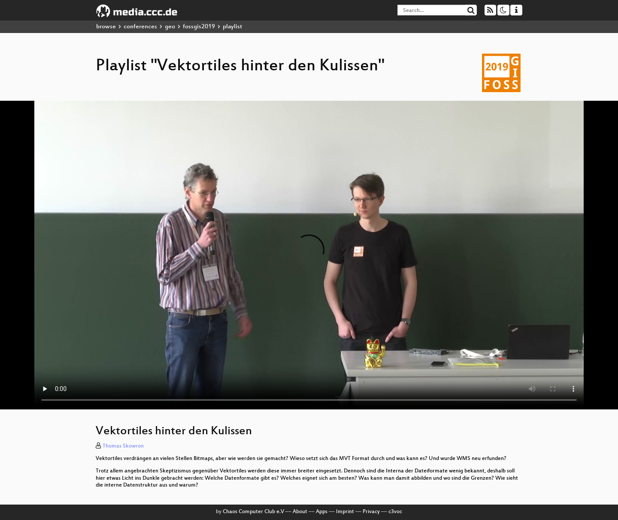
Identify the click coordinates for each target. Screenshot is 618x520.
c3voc (395, 512)
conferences (140, 26)
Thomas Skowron (123, 446)
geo (170, 26)
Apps (321, 512)
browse (106, 26)
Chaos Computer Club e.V (253, 512)
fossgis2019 (199, 26)
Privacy (371, 512)
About (300, 512)
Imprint (345, 512)
